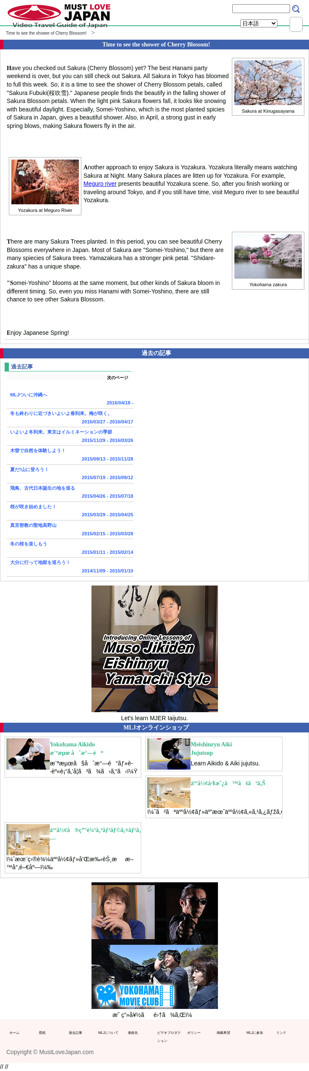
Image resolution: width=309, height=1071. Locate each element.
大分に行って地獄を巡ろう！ (70, 567)
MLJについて (108, 1032)
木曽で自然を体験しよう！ (70, 455)
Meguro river (100, 183)
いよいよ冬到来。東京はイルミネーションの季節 (70, 437)
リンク (281, 1032)
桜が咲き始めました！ (70, 511)
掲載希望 (223, 1032)
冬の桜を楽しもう (70, 548)
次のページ (117, 377)
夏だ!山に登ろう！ (70, 474)
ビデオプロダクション (169, 1036)
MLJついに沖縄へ (70, 399)
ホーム (14, 1032)
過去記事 (75, 1032)
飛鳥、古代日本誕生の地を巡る (70, 493)
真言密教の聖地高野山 (70, 530)
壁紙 (42, 1032)
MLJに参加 (254, 1032)
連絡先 (133, 1032)
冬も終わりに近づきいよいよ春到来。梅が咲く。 (70, 418)
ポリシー (194, 1032)
